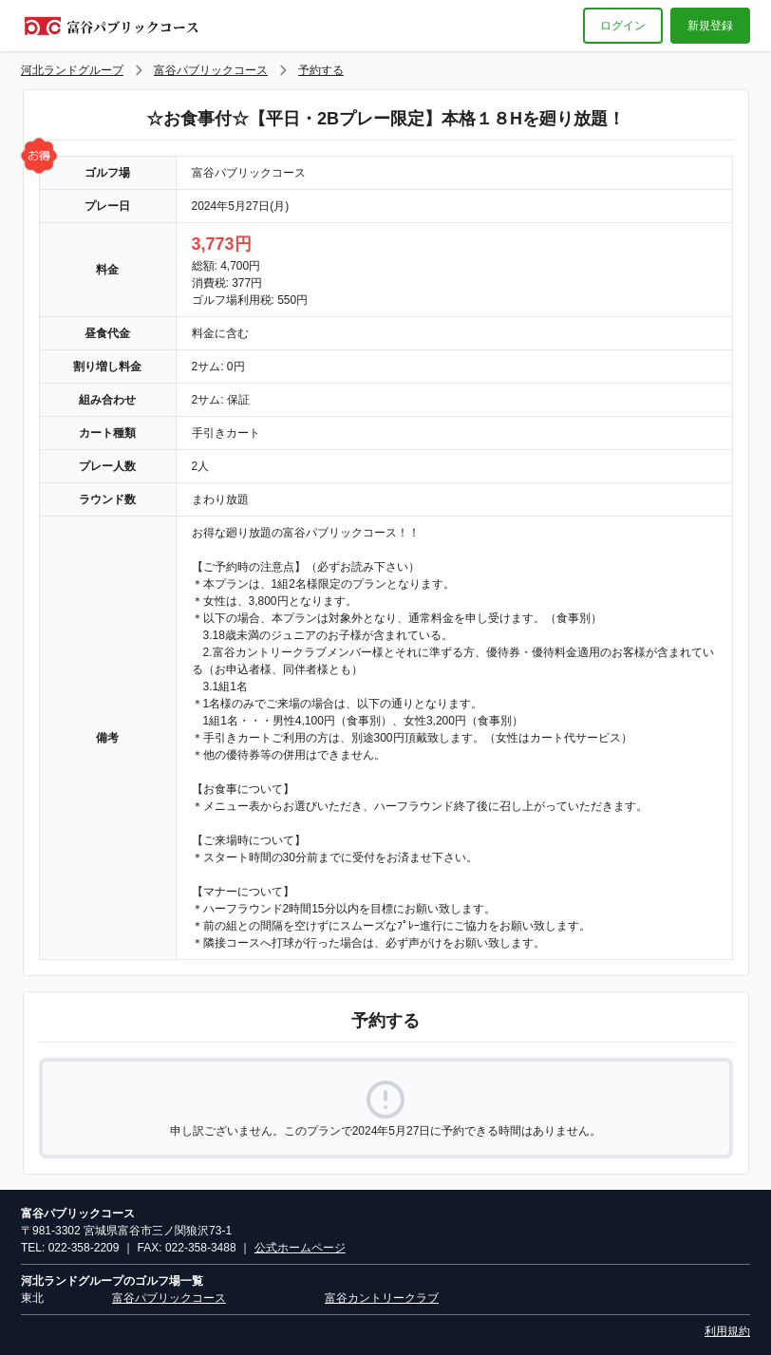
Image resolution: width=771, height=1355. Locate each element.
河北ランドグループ (72, 70)
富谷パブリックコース (211, 70)
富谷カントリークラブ (382, 1298)
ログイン (623, 25)
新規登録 (710, 25)
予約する (321, 70)
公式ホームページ (300, 1247)
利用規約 (727, 1331)
